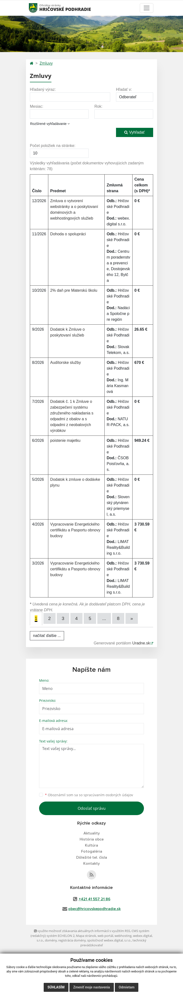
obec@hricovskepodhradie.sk (94, 909)
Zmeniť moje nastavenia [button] (91, 987)
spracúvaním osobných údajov (108, 795)
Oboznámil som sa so (89, 795)
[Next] (131, 618)
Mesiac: (36, 106)
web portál (105, 935)
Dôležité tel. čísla (91, 857)
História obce (92, 839)
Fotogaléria (91, 851)
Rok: (98, 106)
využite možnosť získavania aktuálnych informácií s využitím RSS (82, 931)
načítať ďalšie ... (47, 636)
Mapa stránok (86, 935)
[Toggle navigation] (146, 8)
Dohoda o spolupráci (68, 234)
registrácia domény (72, 940)
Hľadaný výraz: (43, 89)
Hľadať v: (124, 89)
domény (51, 940)
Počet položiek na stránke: (52, 146)
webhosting (123, 935)
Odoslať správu (92, 808)
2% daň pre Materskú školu (73, 290)
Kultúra (91, 845)
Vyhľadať (134, 132)
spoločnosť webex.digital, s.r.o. (109, 940)
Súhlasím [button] (56, 987)
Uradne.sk (141, 643)
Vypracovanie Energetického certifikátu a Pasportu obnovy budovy (75, 530)
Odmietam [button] (126, 987)
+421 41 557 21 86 (94, 899)
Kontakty (91, 863)
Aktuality (91, 833)
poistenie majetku (65, 440)
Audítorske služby (65, 362)
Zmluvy (46, 63)
